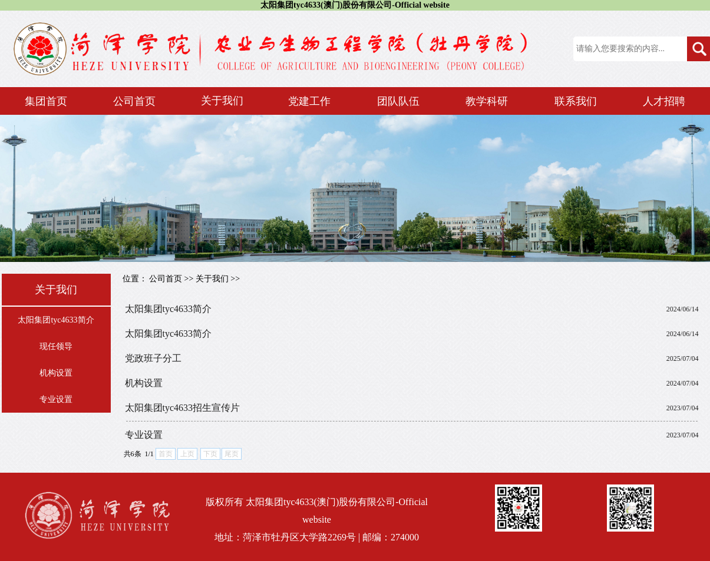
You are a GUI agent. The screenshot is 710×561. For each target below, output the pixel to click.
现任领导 (55, 346)
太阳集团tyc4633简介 (56, 320)
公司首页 (165, 278)
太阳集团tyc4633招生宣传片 (182, 408)
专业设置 (55, 399)
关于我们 (212, 278)
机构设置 (55, 373)
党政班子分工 (153, 358)
